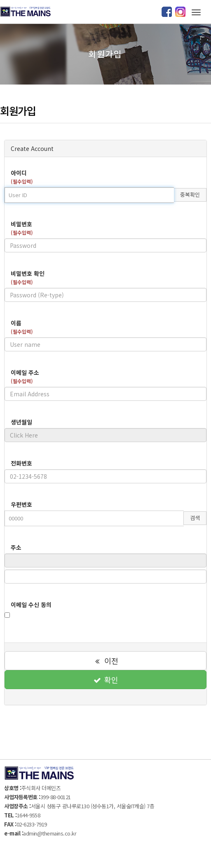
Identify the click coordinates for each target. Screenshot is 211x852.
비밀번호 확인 (28, 277)
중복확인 (190, 194)
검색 (195, 518)
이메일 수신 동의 (31, 604)
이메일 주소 (25, 376)
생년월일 (21, 422)
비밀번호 (22, 228)
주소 (16, 547)
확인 (105, 679)
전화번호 (21, 463)
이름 (22, 327)
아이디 (22, 177)
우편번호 (21, 504)
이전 (105, 660)
